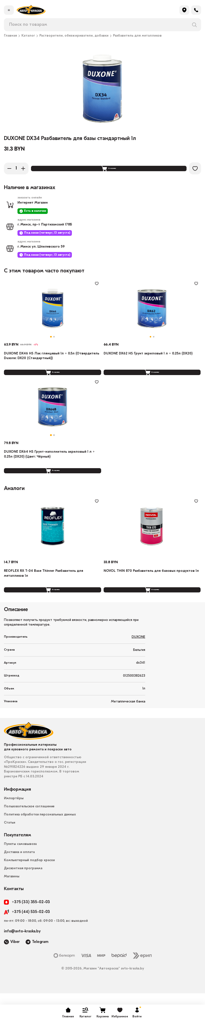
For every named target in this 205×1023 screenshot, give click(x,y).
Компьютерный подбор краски (29, 890)
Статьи (9, 852)
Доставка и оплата (19, 882)
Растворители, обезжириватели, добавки (74, 36)
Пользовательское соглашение (29, 836)
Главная (10, 36)
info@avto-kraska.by (22, 961)
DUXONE (138, 667)
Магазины (11, 906)
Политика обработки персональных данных (40, 844)
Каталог (28, 36)
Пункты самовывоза (20, 874)
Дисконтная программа (23, 898)
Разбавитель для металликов (137, 36)
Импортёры (14, 828)
